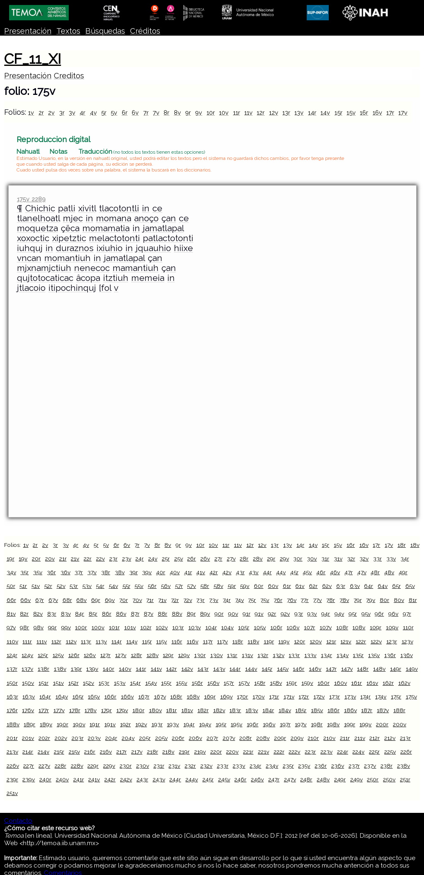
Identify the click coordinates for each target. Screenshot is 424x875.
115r (147, 641)
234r (255, 765)
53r (74, 586)
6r (125, 112)
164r (45, 696)
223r (310, 751)
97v (11, 627)
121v (345, 641)
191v (110, 724)
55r (126, 586)
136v (406, 655)
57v (191, 586)
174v (380, 696)
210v (329, 738)
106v (293, 627)
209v (297, 738)
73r (200, 600)
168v (193, 696)
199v (365, 724)
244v (192, 779)
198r (317, 724)
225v (390, 751)
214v (43, 751)
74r (227, 600)
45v (307, 572)
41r (188, 572)
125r (43, 655)
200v (399, 724)
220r (216, 751)
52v (61, 586)
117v (222, 641)
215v (74, 751)
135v (374, 655)
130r (200, 655)
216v (106, 751)
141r (141, 668)
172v (319, 696)
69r (95, 600)
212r (374, 738)
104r (211, 627)
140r (108, 668)
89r (191, 613)
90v (233, 613)
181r (171, 710)
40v (175, 572)
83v (66, 613)
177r (44, 710)
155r (166, 682)
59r (232, 586)
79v (370, 600)
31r (325, 558)
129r (168, 655)
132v (278, 655)
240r (45, 779)
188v (13, 724)
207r (212, 738)
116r (176, 641)
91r (247, 613)
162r (388, 682)
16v (377, 112)
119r (269, 641)
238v (403, 765)
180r (138, 710)
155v (181, 682)
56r (152, 586)
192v (141, 724)
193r (157, 724)
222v (294, 751)
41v (200, 572)
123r (391, 641)
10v (224, 112)
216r (89, 751)
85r (93, 613)
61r (287, 586)
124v (27, 655)
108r (342, 627)
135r (358, 655)
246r (240, 779)
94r (325, 613)
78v (344, 600)
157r (229, 682)
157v (244, 682)
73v (213, 600)
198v (333, 724)
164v (61, 696)
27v (231, 558)
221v (263, 751)
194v (205, 724)
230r (126, 765)
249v (356, 779)
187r (366, 710)
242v (126, 779)
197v (300, 724)
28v (258, 558)
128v (153, 655)
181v (187, 710)
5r (103, 112)
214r (27, 751)
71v (162, 600)
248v (323, 779)
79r (358, 600)
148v (379, 668)
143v (219, 668)
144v (251, 668)
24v (152, 558)
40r (160, 572)
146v (315, 668)
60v (273, 586)
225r (374, 751)
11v (248, 112)
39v (147, 572)
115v (161, 641)
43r (240, 572)
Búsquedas (105, 31)
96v (393, 613)
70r (123, 600)
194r (189, 724)
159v (307, 682)
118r (237, 641)
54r (100, 586)
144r (235, 668)
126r (74, 655)
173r (334, 696)
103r (178, 627)
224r (342, 751)
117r (208, 641)
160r (324, 682)
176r (12, 710)
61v (299, 586)
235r (288, 765)
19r (10, 558)
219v (200, 751)
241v (94, 779)
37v (91, 572)
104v (227, 627)
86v (121, 613)
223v (326, 751)
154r (135, 682)
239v (28, 779)
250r (372, 779)
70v (137, 600)
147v (347, 668)
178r (74, 710)
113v (101, 641)
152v (88, 682)
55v (139, 586)
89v (205, 613)
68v (81, 600)
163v (28, 696)
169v (226, 696)
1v (31, 112)
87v (148, 613)
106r (276, 627)
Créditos (145, 31)
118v (253, 641)
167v (160, 696)
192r (125, 724)
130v (216, 655)
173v (350, 696)
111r (27, 641)
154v (151, 682)
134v (343, 655)
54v (113, 586)
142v (187, 668)
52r (48, 586)
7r (146, 112)
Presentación (27, 31)
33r (377, 558)
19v (23, 558)
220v (232, 751)
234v (272, 765)
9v (198, 112)
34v (11, 572)
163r (12, 696)
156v (213, 682)
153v (119, 682)
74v (239, 600)
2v (51, 112)
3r (62, 112)
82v (38, 613)
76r (278, 600)
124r (12, 655)
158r (259, 682)
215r (59, 751)
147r (331, 668)
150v (28, 682)
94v (339, 613)
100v (98, 627)
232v (206, 765)
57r (179, 586)
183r (235, 710)
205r (145, 738)
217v (136, 751)
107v (326, 627)
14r (312, 112)
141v (156, 668)
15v (351, 112)
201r (12, 738)
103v (194, 627)
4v (93, 112)
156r (197, 682)
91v (259, 613)
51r (23, 586)
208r (245, 738)
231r (159, 765)
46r (320, 572)
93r (298, 613)
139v (92, 668)
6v (135, 112)
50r (11, 586)
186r (334, 710)
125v (58, 655)
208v (263, 738)
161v (372, 682)
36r (51, 572)
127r (105, 655)
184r (268, 710)
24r (139, 558)
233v (239, 765)
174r (365, 696)
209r (280, 738)
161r (356, 682)
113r (86, 641)
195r (221, 724)
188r (399, 710)
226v (13, 765)
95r (353, 613)
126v (90, 655)
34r (404, 558)
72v (187, 600)
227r (28, 765)
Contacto (18, 820)
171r (274, 696)
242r (110, 779)
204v (128, 738)
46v (335, 572)
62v (327, 586)
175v (411, 696)
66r (11, 600)
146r (298, 668)
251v (12, 793)
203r (78, 738)
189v (46, 724)
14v (325, 112)
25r (166, 558)
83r (51, 613)
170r (242, 696)
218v (168, 751)
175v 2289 (31, 199)
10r (211, 112)
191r (94, 724)
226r (406, 751)
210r (313, 738)
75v (264, 600)
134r (326, 655)
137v (27, 668)
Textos (68, 31)
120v (316, 641)
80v (399, 600)
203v (94, 738)
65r (396, 586)
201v (28, 738)
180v (155, 710)
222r (279, 751)
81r (413, 600)
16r (364, 112)
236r (321, 765)
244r (175, 779)
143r (203, 668)
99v (66, 627)
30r (297, 558)
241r (78, 779)
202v (61, 738)
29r (271, 558)
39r (133, 572)
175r (396, 696)
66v (25, 600)
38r (105, 572)
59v (244, 586)
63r (340, 586)
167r (143, 696)
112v (71, 641)
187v (383, 710)
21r (63, 558)
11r (236, 112)
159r (291, 682)
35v (37, 572)
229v (109, 765)
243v (159, 779)
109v (392, 627)
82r (24, 613)
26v (205, 558)
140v (125, 668)
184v (285, 710)
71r (150, 600)
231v (174, 765)
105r (243, 627)
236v (337, 765)
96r (379, 613)
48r (375, 572)
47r (348, 572)
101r (114, 627)
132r (263, 655)
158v (276, 682)
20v (50, 558)
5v (114, 112)
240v (62, 779)
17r (390, 112)
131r (232, 655)
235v (304, 765)
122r (361, 641)
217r (121, 751)
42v (226, 572)
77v (317, 600)
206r (178, 738)
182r (203, 710)
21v (75, 558)
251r (405, 779)
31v (338, 558)
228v (77, 765)
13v (299, 112)
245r (208, 779)
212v (389, 738)
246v (257, 779)
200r (382, 724)
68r (67, 600)
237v (370, 765)
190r (62, 724)
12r (261, 112)
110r (408, 627)
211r (345, 738)
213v (12, 751)
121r (331, 641)
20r (36, 558)
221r (248, 751)
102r (146, 627)
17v (402, 112)
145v (283, 668)
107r (309, 627)
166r (110, 696)
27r (218, 558)
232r (190, 765)
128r (136, 655)
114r (116, 641)
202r (44, 738)
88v (177, 613)
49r (403, 572)
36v (65, 572)
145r (267, 668)
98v (38, 627)
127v (120, 655)
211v (359, 738)
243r (142, 779)
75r (252, 600)
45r (294, 572)
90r (219, 613)
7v (156, 112)
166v (127, 696)
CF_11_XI (32, 59)
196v (269, 724)
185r (300, 710)
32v (364, 558)
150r (12, 682)
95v (366, 613)
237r (354, 765)
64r (368, 586)
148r (363, 668)
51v (35, 586)
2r (41, 112)
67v (53, 600)
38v (120, 572)
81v (11, 613)
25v (178, 558)
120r (299, 641)
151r (43, 682)
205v (161, 738)
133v (310, 655)
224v (358, 751)
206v (195, 738)
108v (358, 627)
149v (412, 668)
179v (122, 710)
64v (383, 586)
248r (306, 779)
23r (113, 558)
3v (72, 112)
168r (176, 696)
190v (79, 724)
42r (214, 572)
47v (361, 572)
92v (285, 613)
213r (405, 738)
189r (29, 724)
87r (135, 613)
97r (407, 613)
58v (218, 586)
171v (289, 696)
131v (247, 655)
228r (60, 765)
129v (184, 655)
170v (259, 696)
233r (223, 765)
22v (100, 558)
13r (286, 112)
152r (73, 682)
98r (24, 627)
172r (304, 696)
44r (267, 572)
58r (204, 586)
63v (355, 586)
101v (130, 627)
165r (78, 696)
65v (410, 586)
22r (88, 558)
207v (229, 738)
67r (39, 600)
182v (219, 710)
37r (79, 572)
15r (338, 112)
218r (152, 751)
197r (285, 724)
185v (317, 710)
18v (414, 544)
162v (404, 682)
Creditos (69, 75)
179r (106, 710)
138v (60, 668)
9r (188, 112)
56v (166, 586)
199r (349, 724)
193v (173, 724)
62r (313, 586)
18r (402, 544)
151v (58, 682)
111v (41, 641)
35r (24, 572)
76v (291, 600)
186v (350, 710)
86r (106, 613)
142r (171, 668)
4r (82, 112)
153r (104, 682)
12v (273, 112)
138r (43, 668)
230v (142, 765)
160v (340, 682)
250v (389, 779)
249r (340, 779)
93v (312, 613)
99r (52, 627)
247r (273, 779)
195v (236, 724)
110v (12, 641)
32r (351, 558)
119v (283, 641)
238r (387, 765)
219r (184, 751)
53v (87, 586)
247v (290, 779)
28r (244, 558)
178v (90, 710)
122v (376, 641)
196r (252, 724)
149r (395, 668)
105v (260, 627)
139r (76, 668)
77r (304, 600)
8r (166, 112)
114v (131, 641)
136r (390, 655)
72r (175, 600)
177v (59, 710)
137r (12, 668)
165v (94, 696)
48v (389, 572)
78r (330, 600)
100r (81, 627)
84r (79, 613)
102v (162, 627)
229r (93, 765)
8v (177, 112)
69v (110, 600)
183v (252, 710)
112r (56, 641)
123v (407, 641)
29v (284, 558)
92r (272, 613)
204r (111, 738)
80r (384, 600)
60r (258, 586)
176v (28, 710)
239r (12, 779)
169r (210, 696)
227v (44, 765)
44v (281, 572)
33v (391, 558)
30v (312, 558)
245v (224, 779)
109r (375, 627)
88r (162, 613)
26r (191, 558)
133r (294, 655)
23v (126, 558)
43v (253, 572)
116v (192, 641)
